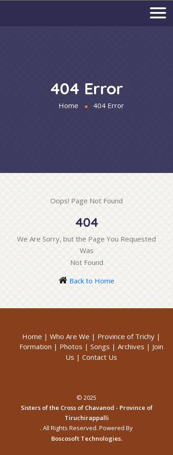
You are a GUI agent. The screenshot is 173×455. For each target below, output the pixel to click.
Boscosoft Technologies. (86, 438)
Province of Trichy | (129, 336)
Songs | (103, 346)
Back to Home (91, 280)
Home (68, 105)
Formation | (38, 346)
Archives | (134, 346)
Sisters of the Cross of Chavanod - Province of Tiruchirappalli (87, 412)
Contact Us (99, 357)
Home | (35, 336)
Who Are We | (72, 336)
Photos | (74, 346)
